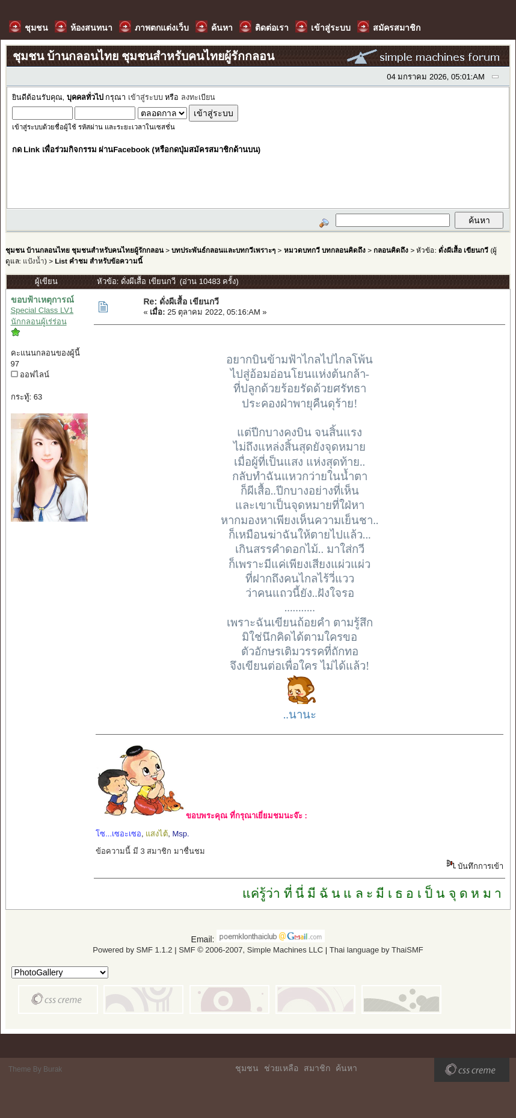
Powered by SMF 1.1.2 (132, 949)
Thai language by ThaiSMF (376, 949)
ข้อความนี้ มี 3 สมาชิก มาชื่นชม (150, 851)
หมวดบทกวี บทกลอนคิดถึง (325, 250)
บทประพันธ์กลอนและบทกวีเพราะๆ (223, 250)
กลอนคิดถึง (390, 250)
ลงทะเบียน (198, 97)
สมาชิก (317, 1068)
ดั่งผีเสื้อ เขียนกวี (463, 250)
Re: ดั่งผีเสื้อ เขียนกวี (180, 301)
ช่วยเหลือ (281, 1068)
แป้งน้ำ (34, 261)
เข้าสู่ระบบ (145, 97)
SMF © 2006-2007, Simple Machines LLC (251, 949)
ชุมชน (247, 1068)
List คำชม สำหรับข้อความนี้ (99, 261)
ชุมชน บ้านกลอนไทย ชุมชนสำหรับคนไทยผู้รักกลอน (84, 250)
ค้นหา (346, 1068)
